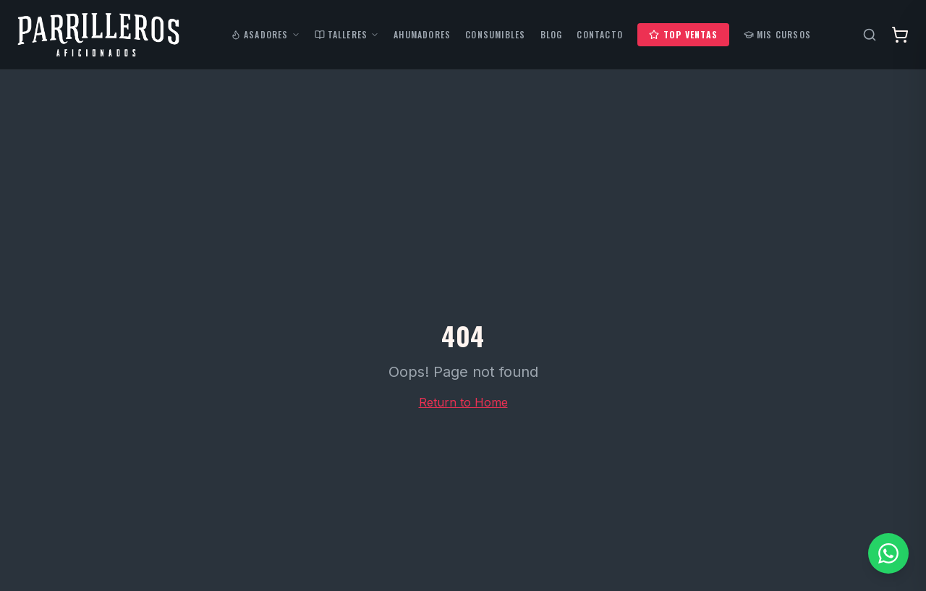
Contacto (600, 35)
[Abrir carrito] (899, 34)
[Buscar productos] (870, 35)
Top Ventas (683, 34)
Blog (551, 35)
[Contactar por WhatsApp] (888, 553)
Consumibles (495, 35)
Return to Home (463, 402)
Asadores (265, 35)
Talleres (347, 35)
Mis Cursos (777, 35)
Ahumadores (422, 35)
